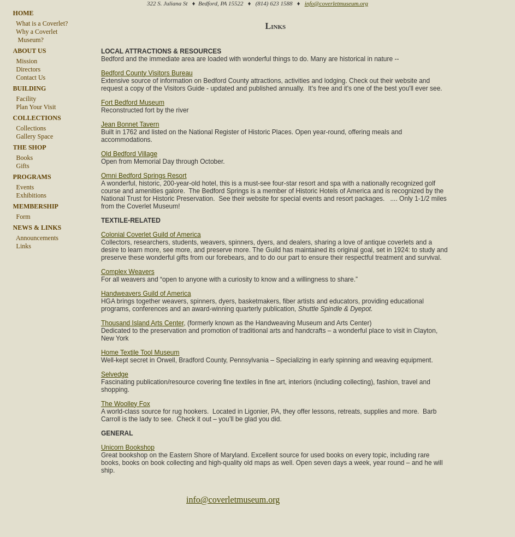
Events (23, 187)
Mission (25, 61)
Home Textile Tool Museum (139, 375)
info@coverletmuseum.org (336, 3)
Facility (25, 99)
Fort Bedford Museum (131, 110)
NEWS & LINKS (37, 227)
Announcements (35, 238)
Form (22, 216)
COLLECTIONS (37, 118)
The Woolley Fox (124, 434)
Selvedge (113, 404)
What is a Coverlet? (40, 23)
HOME (23, 13)
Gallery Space (33, 136)
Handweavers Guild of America (145, 308)
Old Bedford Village (128, 161)
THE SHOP (29, 147)
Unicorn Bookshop (126, 477)
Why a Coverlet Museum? (35, 36)
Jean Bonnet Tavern (129, 131)
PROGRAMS (32, 177)
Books (23, 158)
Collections (29, 128)
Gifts (21, 166)
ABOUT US (29, 51)
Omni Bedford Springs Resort (143, 183)
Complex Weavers (126, 286)
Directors (27, 69)
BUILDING (29, 88)
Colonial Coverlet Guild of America (150, 242)
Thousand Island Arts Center (141, 345)
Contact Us (29, 77)
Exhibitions (29, 195)
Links (22, 246)
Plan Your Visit (34, 107)
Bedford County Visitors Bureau (146, 72)
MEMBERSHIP (35, 206)
